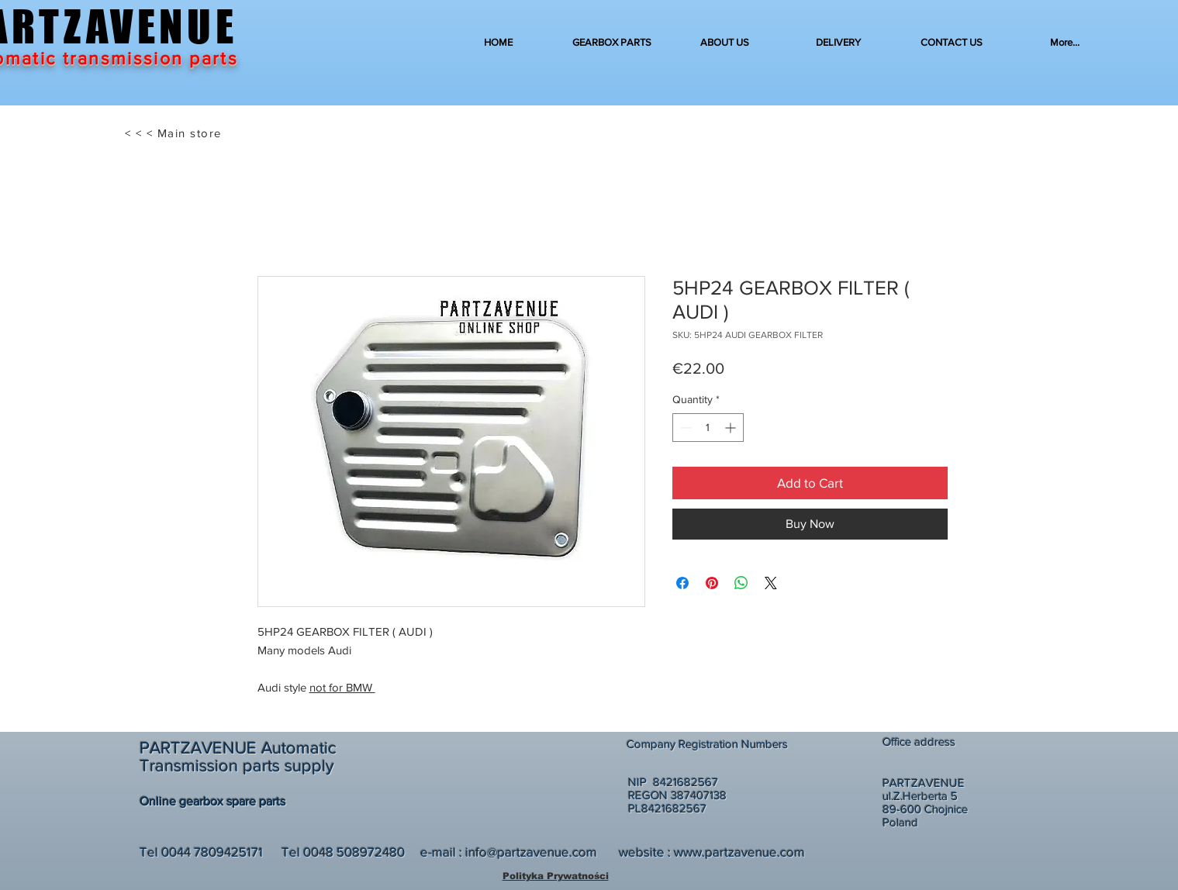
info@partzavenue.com (531, 851)
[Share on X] (771, 583)
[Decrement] (684, 427)
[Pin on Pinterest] (712, 583)
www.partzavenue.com (739, 851)
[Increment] (731, 427)
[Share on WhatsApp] (741, 583)
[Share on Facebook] (682, 583)
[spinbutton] (708, 427)
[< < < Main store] (175, 133)
